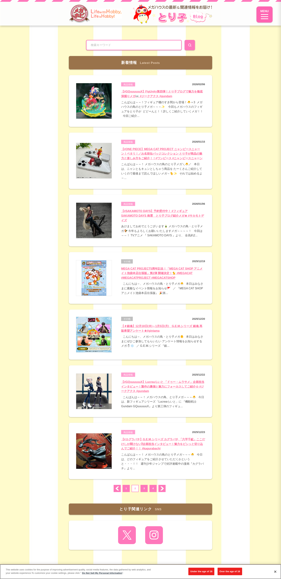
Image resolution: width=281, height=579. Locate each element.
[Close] (275, 572)
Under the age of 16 (201, 571)
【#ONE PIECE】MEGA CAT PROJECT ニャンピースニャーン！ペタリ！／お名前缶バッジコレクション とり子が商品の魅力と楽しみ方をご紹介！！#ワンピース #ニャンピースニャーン (162, 154)
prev (117, 488)
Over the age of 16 (230, 571)
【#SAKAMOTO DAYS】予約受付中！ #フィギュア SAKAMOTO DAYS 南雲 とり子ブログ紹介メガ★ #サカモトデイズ (162, 216)
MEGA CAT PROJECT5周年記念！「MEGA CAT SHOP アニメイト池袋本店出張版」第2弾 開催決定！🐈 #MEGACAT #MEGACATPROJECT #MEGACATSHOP (162, 273)
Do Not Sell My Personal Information (102, 573)
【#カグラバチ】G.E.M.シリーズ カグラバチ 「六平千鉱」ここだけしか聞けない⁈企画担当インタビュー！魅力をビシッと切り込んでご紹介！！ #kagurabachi (163, 444)
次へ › (162, 488)
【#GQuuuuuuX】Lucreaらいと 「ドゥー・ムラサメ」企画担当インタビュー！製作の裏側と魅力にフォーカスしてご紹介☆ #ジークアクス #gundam (162, 386)
